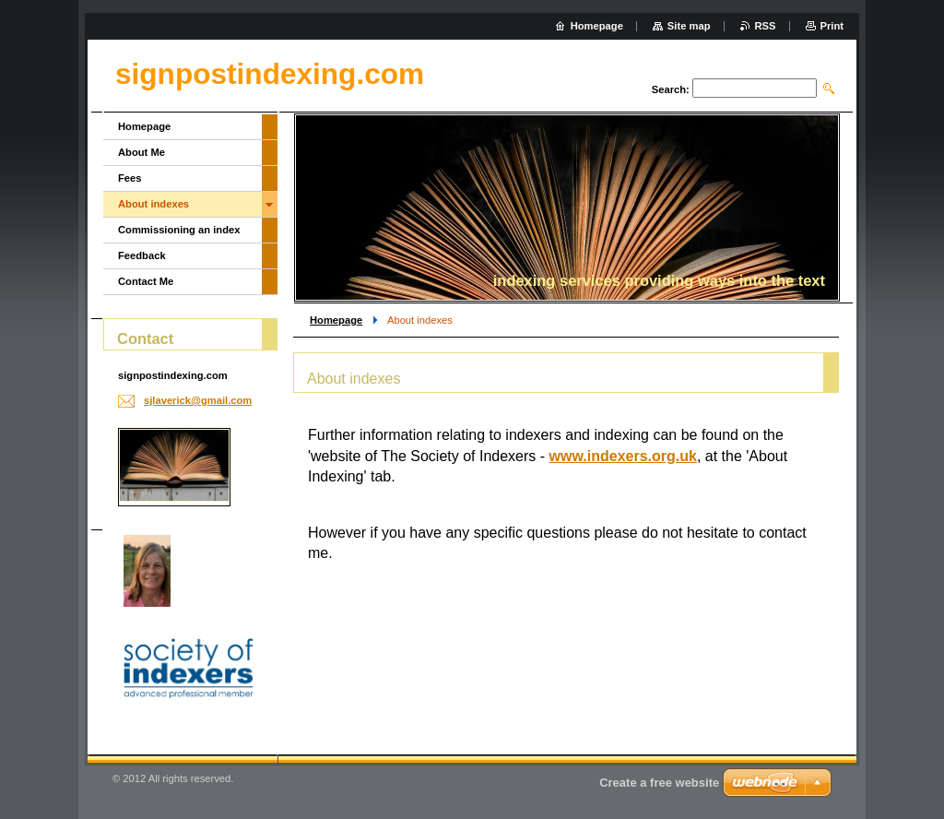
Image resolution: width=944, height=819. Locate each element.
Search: (671, 89)
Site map (689, 25)
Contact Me (145, 281)
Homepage (336, 320)
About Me (141, 152)
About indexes (153, 203)
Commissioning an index (179, 229)
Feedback (142, 255)
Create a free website (659, 782)
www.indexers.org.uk (623, 456)
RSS (765, 25)
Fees (130, 178)
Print (832, 25)
